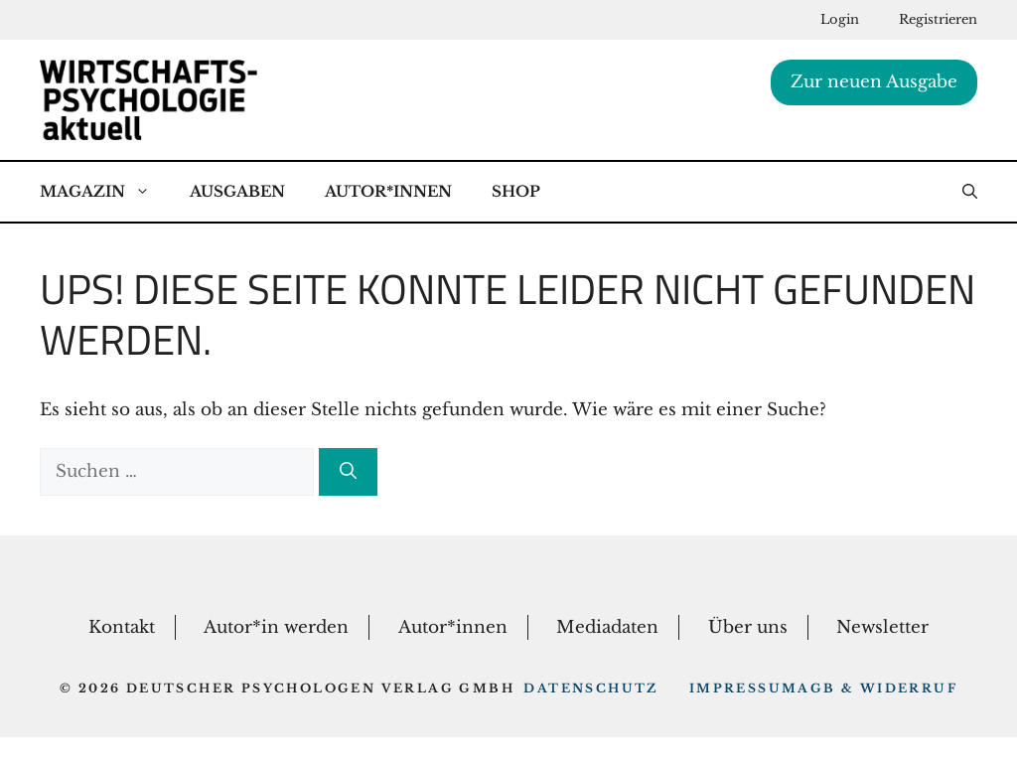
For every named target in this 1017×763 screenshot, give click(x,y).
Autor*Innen (388, 191)
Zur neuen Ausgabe (874, 82)
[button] (970, 192)
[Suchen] (348, 472)
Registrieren (938, 19)
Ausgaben (237, 191)
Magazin (105, 192)
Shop (516, 191)
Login (839, 19)
